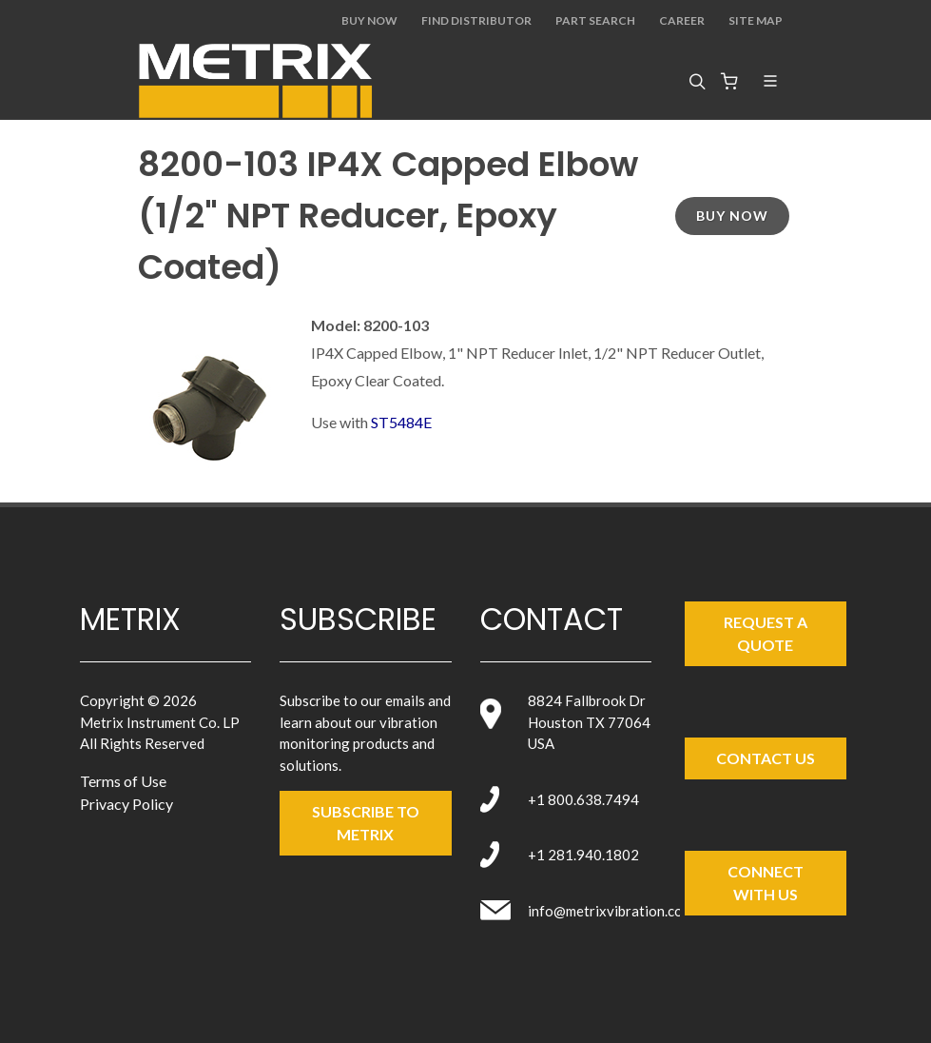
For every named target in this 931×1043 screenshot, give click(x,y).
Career (682, 20)
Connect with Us (765, 882)
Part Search (595, 20)
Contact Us (765, 758)
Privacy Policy (126, 804)
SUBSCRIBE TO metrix (365, 822)
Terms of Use (123, 781)
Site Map (755, 20)
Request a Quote (765, 633)
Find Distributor (476, 20)
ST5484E (401, 422)
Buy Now (369, 20)
